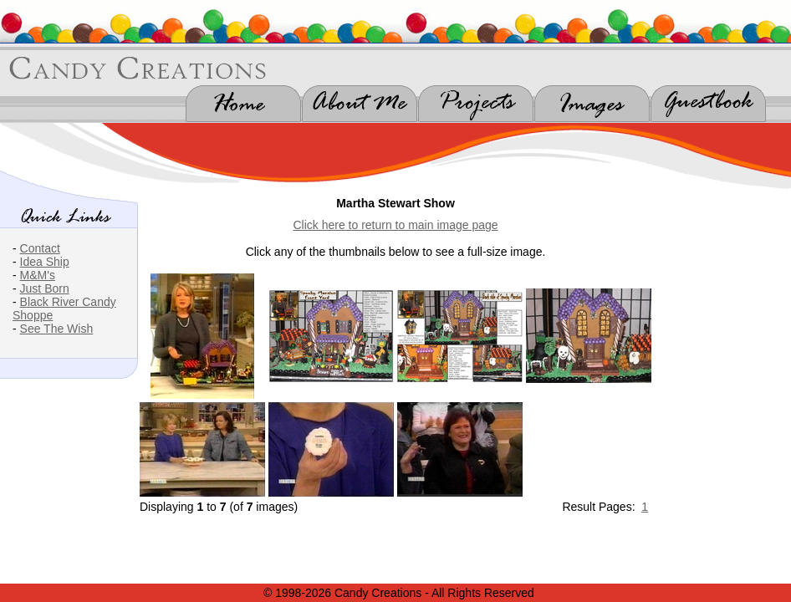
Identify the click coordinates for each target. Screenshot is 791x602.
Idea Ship (44, 261)
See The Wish (57, 328)
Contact (40, 248)
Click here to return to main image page (395, 225)
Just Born (44, 288)
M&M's (37, 275)
